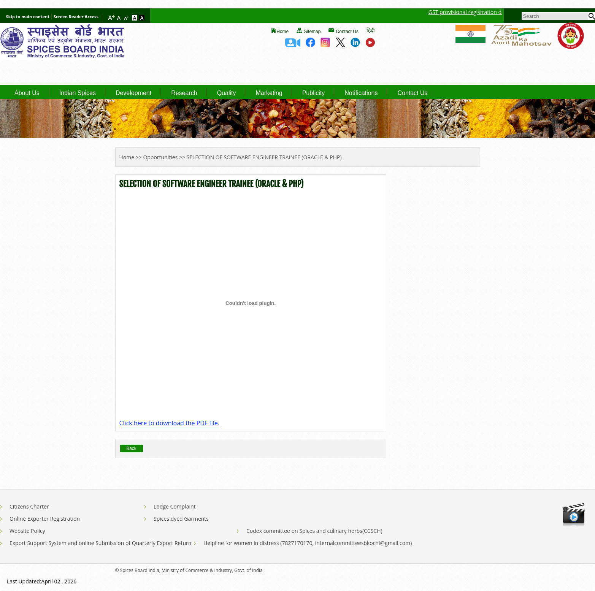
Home (282, 31)
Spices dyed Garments (181, 518)
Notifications (361, 93)
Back (131, 448)
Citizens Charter (29, 506)
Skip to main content (27, 16)
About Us (27, 93)
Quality (226, 93)
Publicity (313, 93)
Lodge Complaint (175, 506)
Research (184, 93)
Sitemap (312, 31)
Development (133, 93)
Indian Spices (77, 93)
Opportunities (160, 157)
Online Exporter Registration (45, 518)
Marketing (268, 93)
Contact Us (347, 31)
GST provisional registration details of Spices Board (497, 12)
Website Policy (27, 530)
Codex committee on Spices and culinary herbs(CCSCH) (314, 530)
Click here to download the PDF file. (169, 423)
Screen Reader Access (76, 16)
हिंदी (371, 30)
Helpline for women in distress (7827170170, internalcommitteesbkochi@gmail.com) (307, 543)
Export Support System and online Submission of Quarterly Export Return (100, 543)
